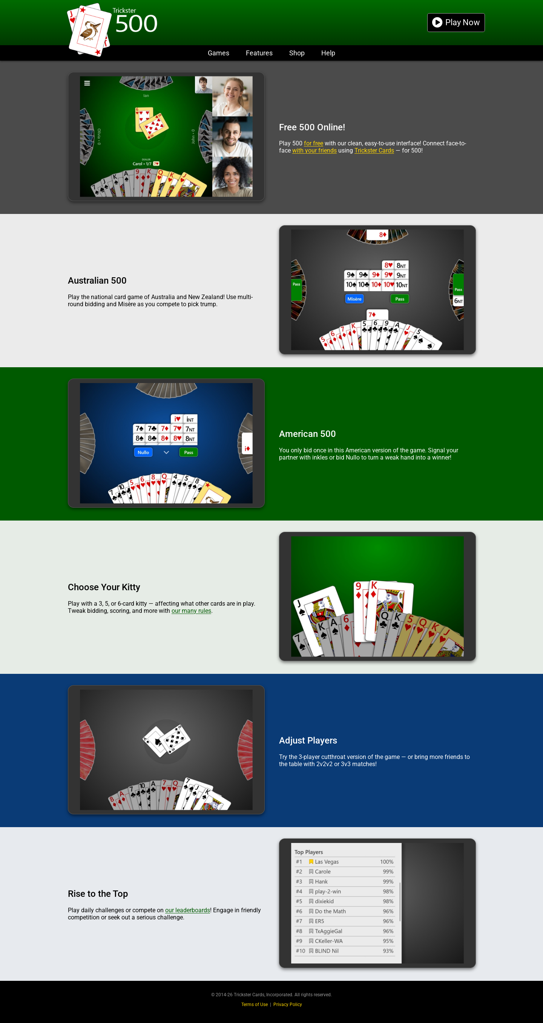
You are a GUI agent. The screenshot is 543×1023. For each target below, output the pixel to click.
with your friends (314, 150)
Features (259, 53)
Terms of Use (254, 1004)
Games (218, 53)
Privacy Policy (287, 1004)
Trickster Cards (374, 150)
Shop (297, 53)
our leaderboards (187, 910)
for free (313, 143)
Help (328, 53)
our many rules (191, 610)
